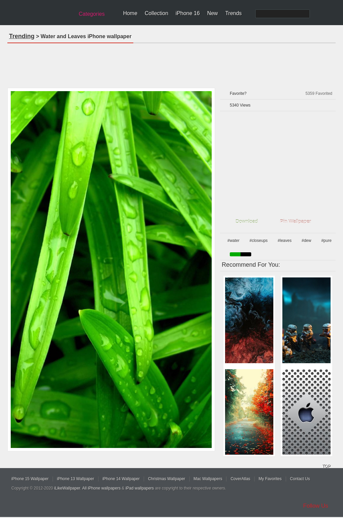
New (212, 13)
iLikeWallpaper (67, 488)
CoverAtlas (240, 478)
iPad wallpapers (140, 488)
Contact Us (300, 478)
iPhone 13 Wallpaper (75, 478)
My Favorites (270, 478)
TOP (326, 466)
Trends (233, 13)
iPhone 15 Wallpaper (30, 478)
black (246, 254)
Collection (156, 13)
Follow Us (315, 506)
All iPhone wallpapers (101, 488)
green (235, 254)
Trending (22, 36)
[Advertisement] (171, 63)
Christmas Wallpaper (166, 478)
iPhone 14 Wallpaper (121, 478)
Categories (92, 14)
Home (130, 13)
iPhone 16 (188, 13)
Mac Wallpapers (208, 478)
